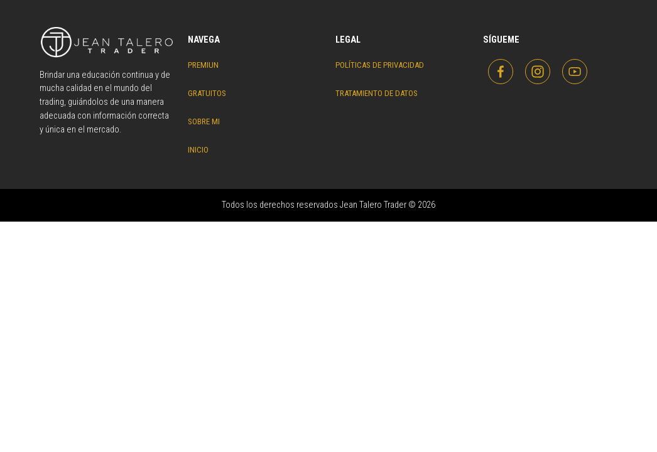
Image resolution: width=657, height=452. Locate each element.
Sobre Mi (204, 121)
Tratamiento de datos (376, 93)
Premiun (203, 65)
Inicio (198, 149)
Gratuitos (207, 93)
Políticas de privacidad (379, 65)
